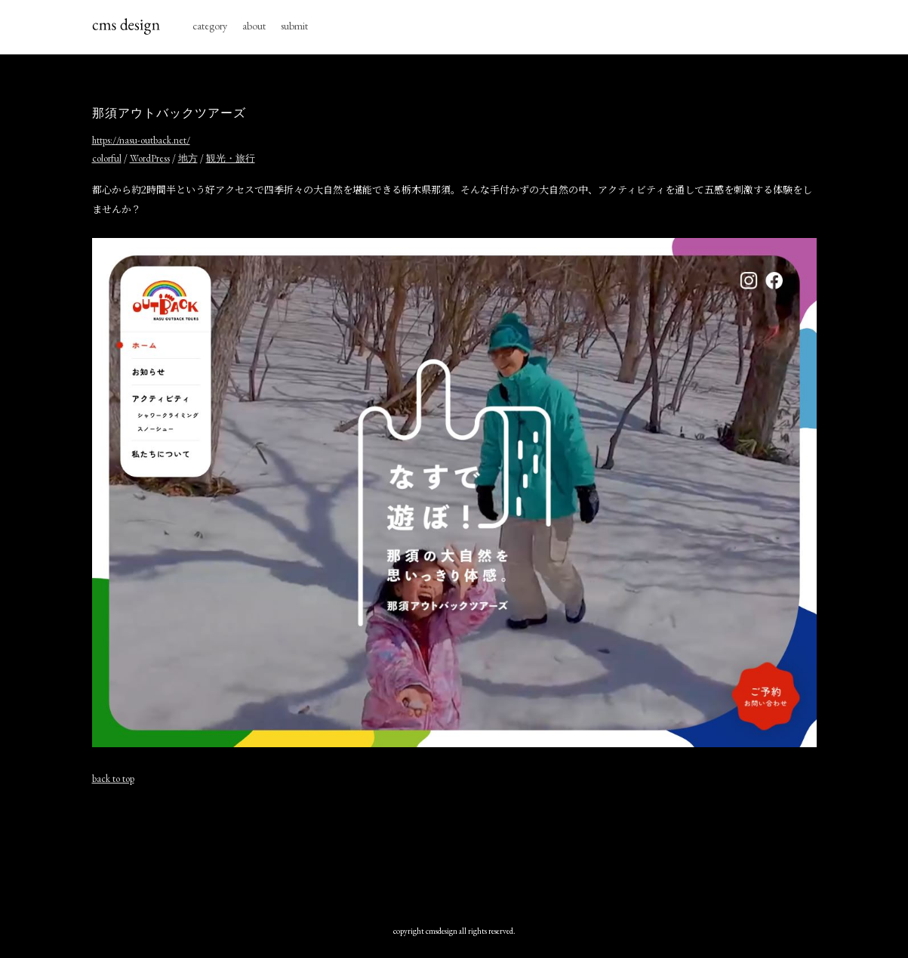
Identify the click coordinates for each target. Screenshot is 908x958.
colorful (107, 158)
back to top (113, 778)
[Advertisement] (454, 851)
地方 (188, 158)
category (209, 25)
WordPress (150, 158)
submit (294, 25)
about (254, 25)
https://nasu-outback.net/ (141, 140)
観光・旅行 (230, 158)
